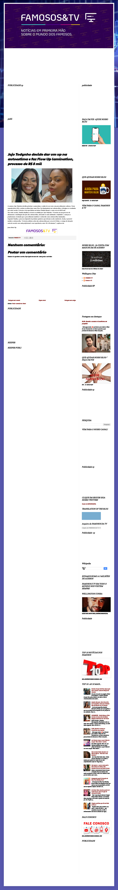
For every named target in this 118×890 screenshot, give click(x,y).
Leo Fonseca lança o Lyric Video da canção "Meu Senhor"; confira (100, 741)
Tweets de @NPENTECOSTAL (89, 504)
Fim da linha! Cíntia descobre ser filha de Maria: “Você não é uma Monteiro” (99, 753)
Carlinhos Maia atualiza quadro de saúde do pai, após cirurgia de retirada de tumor (100, 791)
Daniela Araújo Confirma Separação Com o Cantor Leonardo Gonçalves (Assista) (100, 690)
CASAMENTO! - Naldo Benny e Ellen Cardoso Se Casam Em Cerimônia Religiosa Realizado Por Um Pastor (100, 717)
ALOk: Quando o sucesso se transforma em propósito (98, 729)
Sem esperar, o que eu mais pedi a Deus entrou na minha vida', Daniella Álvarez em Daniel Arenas (100, 766)
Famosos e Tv (88, 280)
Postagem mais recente (14, 300)
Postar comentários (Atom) (19, 303)
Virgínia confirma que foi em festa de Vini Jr (100, 804)
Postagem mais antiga (70, 300)
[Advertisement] (42, 101)
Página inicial (42, 300)
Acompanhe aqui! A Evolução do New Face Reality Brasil (99, 779)
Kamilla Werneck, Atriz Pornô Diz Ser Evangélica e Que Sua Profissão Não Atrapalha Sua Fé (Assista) (100, 703)
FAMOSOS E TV (88, 278)
